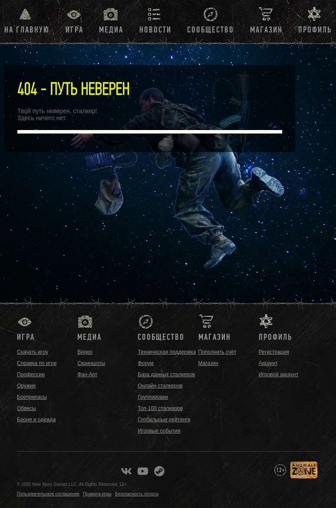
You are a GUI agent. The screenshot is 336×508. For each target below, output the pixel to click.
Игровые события (159, 431)
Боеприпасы (32, 397)
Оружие (26, 386)
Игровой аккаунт (278, 374)
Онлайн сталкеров (160, 386)
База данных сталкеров (166, 374)
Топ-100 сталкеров (160, 408)
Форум (145, 363)
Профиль (315, 30)
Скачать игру (32, 352)
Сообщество (210, 30)
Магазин (266, 30)
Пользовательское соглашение (48, 494)
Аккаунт (268, 363)
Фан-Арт (87, 374)
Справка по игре (36, 363)
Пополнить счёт (217, 352)
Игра (74, 30)
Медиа (111, 30)
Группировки (153, 397)
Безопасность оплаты (137, 494)
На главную (26, 30)
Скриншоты (91, 363)
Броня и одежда (36, 420)
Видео (84, 352)
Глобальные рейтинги (164, 420)
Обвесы (26, 408)
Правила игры (97, 494)
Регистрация (274, 352)
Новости (155, 30)
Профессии (31, 374)
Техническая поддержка (167, 352)
